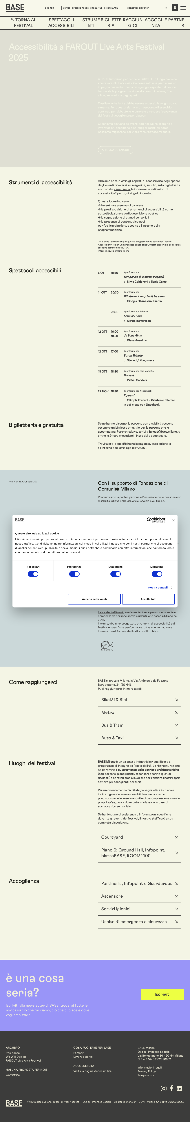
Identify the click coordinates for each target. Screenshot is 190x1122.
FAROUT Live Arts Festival (23, 1060)
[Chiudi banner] (173, 520)
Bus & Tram (112, 725)
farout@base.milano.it (164, 431)
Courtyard (112, 837)
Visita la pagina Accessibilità (92, 1071)
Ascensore (112, 896)
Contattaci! (13, 1074)
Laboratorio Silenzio (111, 612)
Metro (107, 712)
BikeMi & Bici (114, 700)
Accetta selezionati (94, 599)
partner (144, 8)
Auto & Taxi (112, 738)
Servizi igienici (115, 909)
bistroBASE (111, 8)
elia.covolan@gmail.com (116, 251)
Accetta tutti (148, 599)
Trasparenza (146, 1075)
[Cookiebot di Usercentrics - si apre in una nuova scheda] (149, 520)
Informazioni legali (150, 1067)
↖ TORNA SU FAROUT (115, 150)
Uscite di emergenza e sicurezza (134, 922)
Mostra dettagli (158, 587)
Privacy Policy (147, 1071)
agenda (49, 8)
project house (80, 8)
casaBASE (96, 8)
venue (66, 8)
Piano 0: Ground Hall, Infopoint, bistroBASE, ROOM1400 (133, 853)
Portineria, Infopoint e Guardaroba (137, 883)
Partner (78, 1052)
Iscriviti (163, 994)
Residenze (13, 1052)
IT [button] (166, 7)
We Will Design (16, 1056)
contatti (132, 8)
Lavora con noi (83, 1056)
